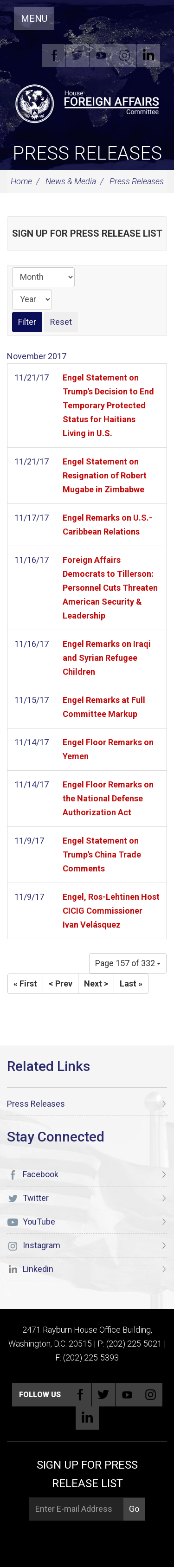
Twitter (77, 55)
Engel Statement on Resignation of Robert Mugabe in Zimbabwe (105, 475)
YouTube (101, 55)
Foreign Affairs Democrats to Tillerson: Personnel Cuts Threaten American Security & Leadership (110, 587)
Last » (131, 983)
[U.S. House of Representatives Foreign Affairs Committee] (87, 102)
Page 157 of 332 (128, 963)
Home (21, 181)
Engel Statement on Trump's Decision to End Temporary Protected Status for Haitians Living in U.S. (108, 405)
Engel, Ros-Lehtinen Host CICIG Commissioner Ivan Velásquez (111, 910)
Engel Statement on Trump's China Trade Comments (102, 854)
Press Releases (87, 153)
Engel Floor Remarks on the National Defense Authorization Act (108, 798)
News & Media (70, 181)
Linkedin (148, 55)
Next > (96, 983)
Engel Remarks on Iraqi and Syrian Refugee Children (107, 658)
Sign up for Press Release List (87, 233)
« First (25, 983)
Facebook (53, 55)
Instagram (124, 55)
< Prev (60, 983)
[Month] (43, 277)
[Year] (32, 300)
